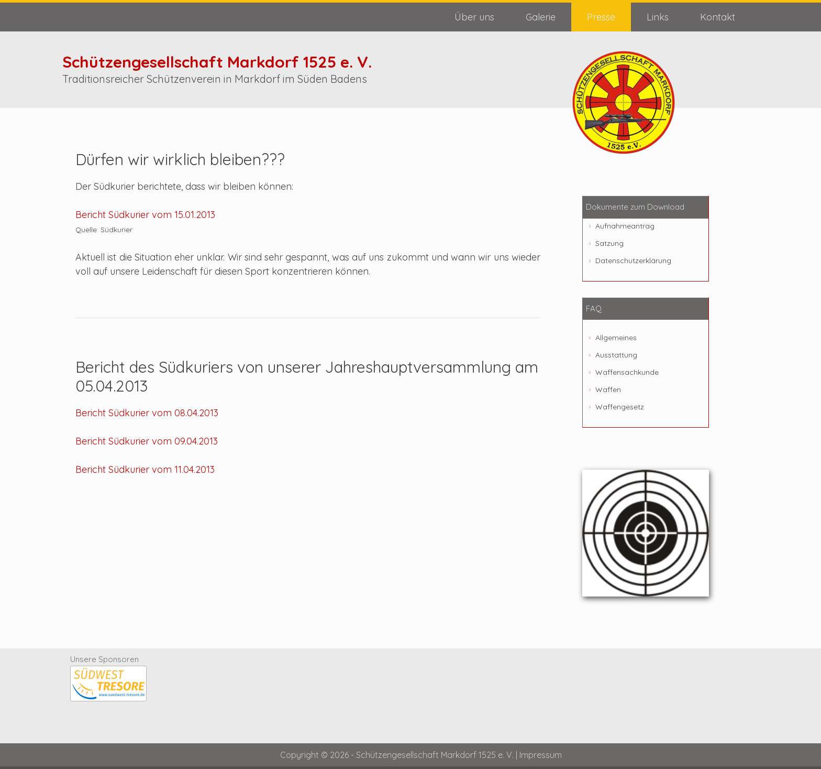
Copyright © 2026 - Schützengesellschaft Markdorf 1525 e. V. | (399, 755)
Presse (601, 17)
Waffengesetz (619, 406)
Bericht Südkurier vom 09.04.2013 (146, 441)
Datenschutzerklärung (633, 260)
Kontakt (717, 17)
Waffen (608, 389)
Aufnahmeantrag (624, 226)
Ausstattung (616, 355)
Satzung (609, 243)
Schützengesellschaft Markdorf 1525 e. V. (217, 62)
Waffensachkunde (627, 372)
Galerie (541, 17)
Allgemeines (616, 337)
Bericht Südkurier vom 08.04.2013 (146, 413)
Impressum (540, 755)
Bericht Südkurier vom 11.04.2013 (145, 469)
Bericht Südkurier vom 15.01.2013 (145, 215)
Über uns (474, 17)
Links (658, 17)
